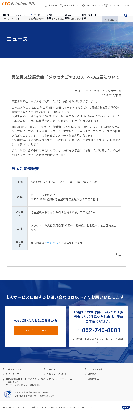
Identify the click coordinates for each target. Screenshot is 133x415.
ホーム (7, 18)
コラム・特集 (67, 11)
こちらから (51, 243)
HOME (4, 11)
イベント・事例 (49, 11)
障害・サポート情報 (86, 11)
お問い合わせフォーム (35, 330)
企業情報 (51, 3)
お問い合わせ (109, 11)
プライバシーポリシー (60, 378)
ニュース (19, 18)
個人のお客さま (69, 3)
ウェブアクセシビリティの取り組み (25, 384)
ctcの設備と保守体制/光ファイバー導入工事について (26, 380)
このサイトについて (57, 374)
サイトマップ (12, 374)
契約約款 (92, 374)
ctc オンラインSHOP (116, 3)
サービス (34, 11)
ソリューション (19, 11)
